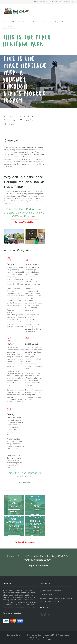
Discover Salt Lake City (50, 22)
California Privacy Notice (60, 635)
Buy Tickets (9, 27)
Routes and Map (9, 22)
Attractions (35, 22)
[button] (7, 236)
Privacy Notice (31, 635)
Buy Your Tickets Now (24, 222)
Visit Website (24, 482)
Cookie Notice (43, 635)
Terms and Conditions (15, 635)
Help (62, 22)
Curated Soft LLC (45, 640)
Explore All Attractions (24, 542)
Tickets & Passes (23, 22)
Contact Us (43, 637)
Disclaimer (33, 637)
